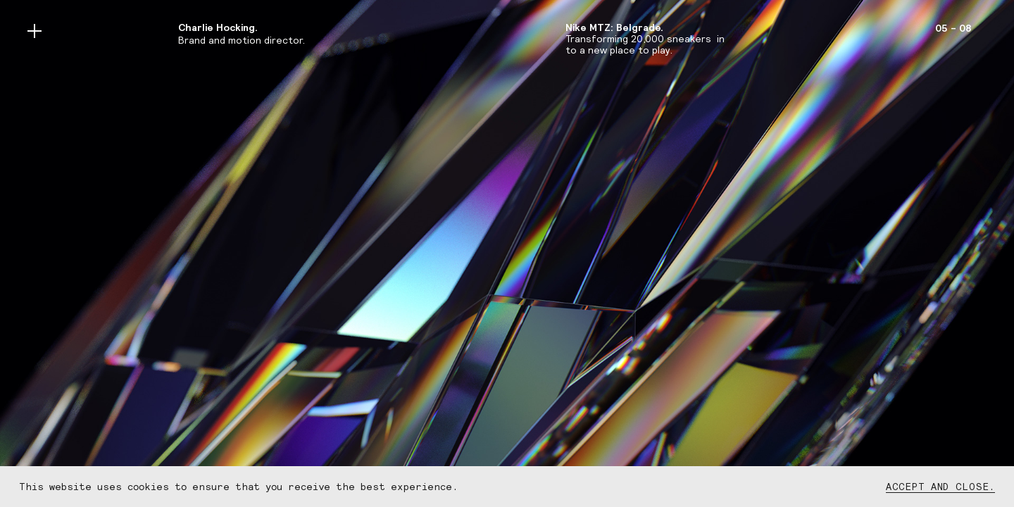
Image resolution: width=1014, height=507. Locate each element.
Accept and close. (940, 486)
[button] (46, 253)
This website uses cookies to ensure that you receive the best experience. (238, 486)
